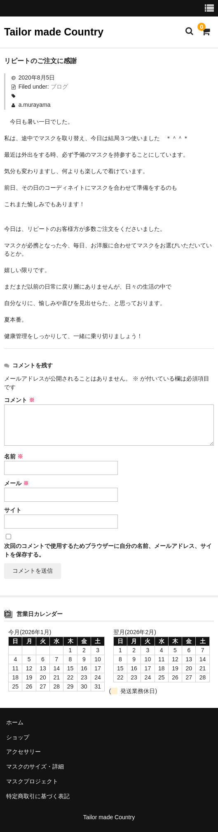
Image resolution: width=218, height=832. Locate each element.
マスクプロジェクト (32, 781)
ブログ (59, 86)
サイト (12, 510)
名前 (13, 456)
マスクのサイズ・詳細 (35, 766)
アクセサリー (23, 751)
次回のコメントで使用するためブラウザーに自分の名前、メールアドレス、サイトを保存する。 (108, 550)
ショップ (17, 737)
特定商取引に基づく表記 (38, 796)
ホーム (14, 722)
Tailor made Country (53, 32)
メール (16, 483)
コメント (19, 400)
